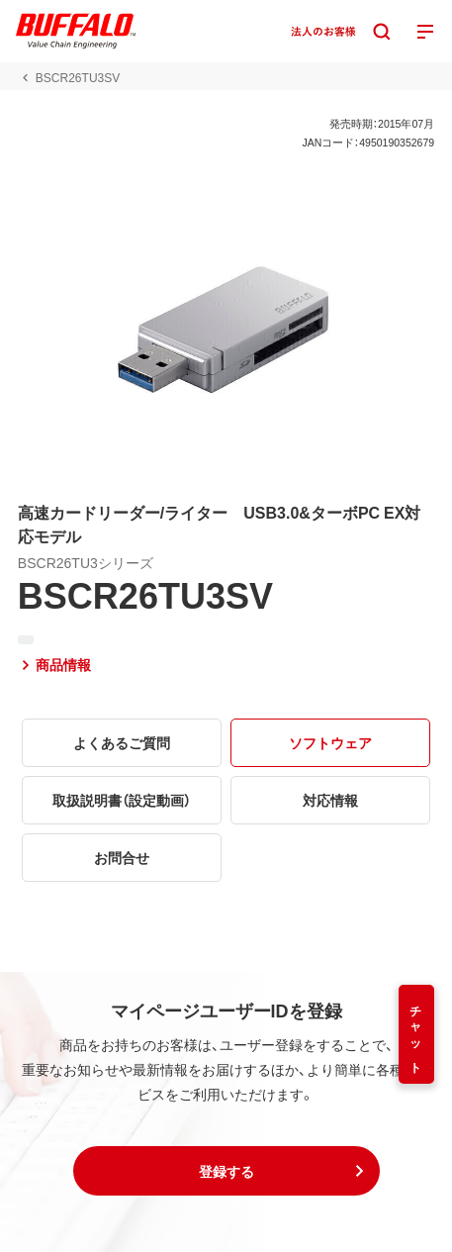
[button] (226, 1171)
